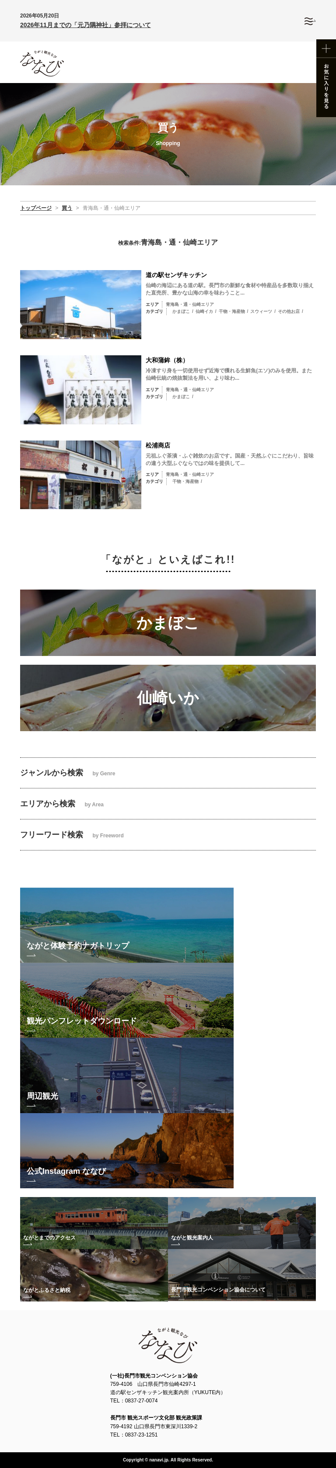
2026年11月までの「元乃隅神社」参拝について (85, 24)
